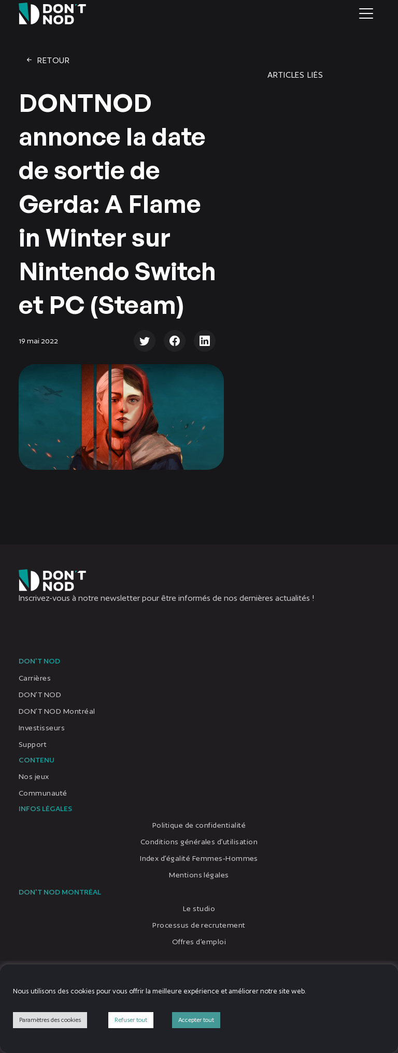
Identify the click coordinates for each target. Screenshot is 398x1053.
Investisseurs (42, 728)
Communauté (43, 793)
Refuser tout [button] (131, 1019)
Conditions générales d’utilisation (199, 842)
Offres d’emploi (199, 941)
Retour (47, 60)
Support (33, 744)
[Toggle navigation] (366, 13)
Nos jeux (34, 776)
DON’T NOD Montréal (57, 711)
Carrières (35, 678)
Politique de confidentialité (199, 825)
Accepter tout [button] (196, 1019)
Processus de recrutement (199, 925)
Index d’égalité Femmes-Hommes (199, 858)
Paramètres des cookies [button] (50, 1019)
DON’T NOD (40, 694)
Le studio (199, 908)
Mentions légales (199, 875)
